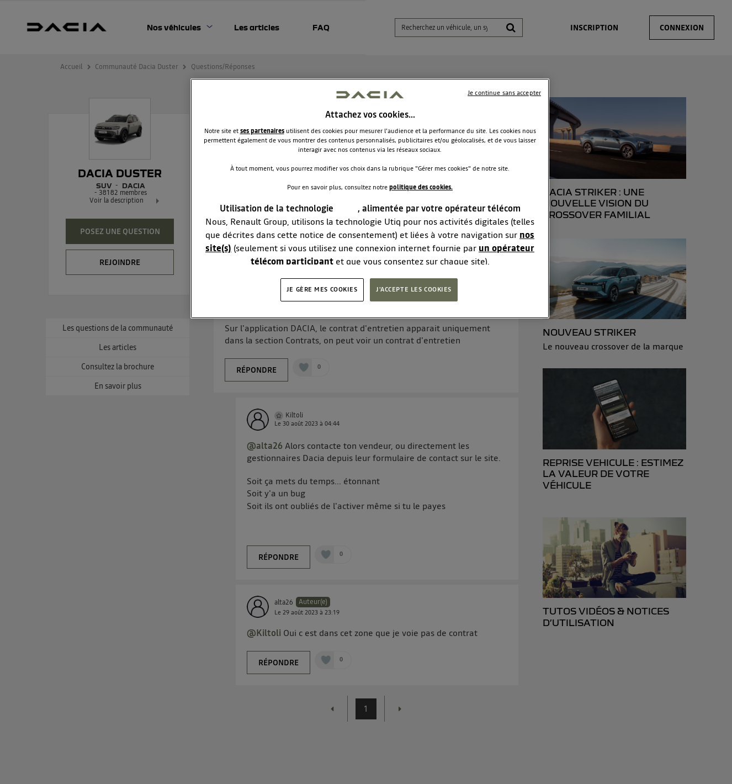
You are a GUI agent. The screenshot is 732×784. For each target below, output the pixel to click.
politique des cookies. (421, 187)
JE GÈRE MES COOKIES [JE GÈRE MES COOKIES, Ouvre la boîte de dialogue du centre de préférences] (322, 289)
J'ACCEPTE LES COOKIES (414, 289)
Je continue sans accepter (504, 92)
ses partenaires (262, 130)
